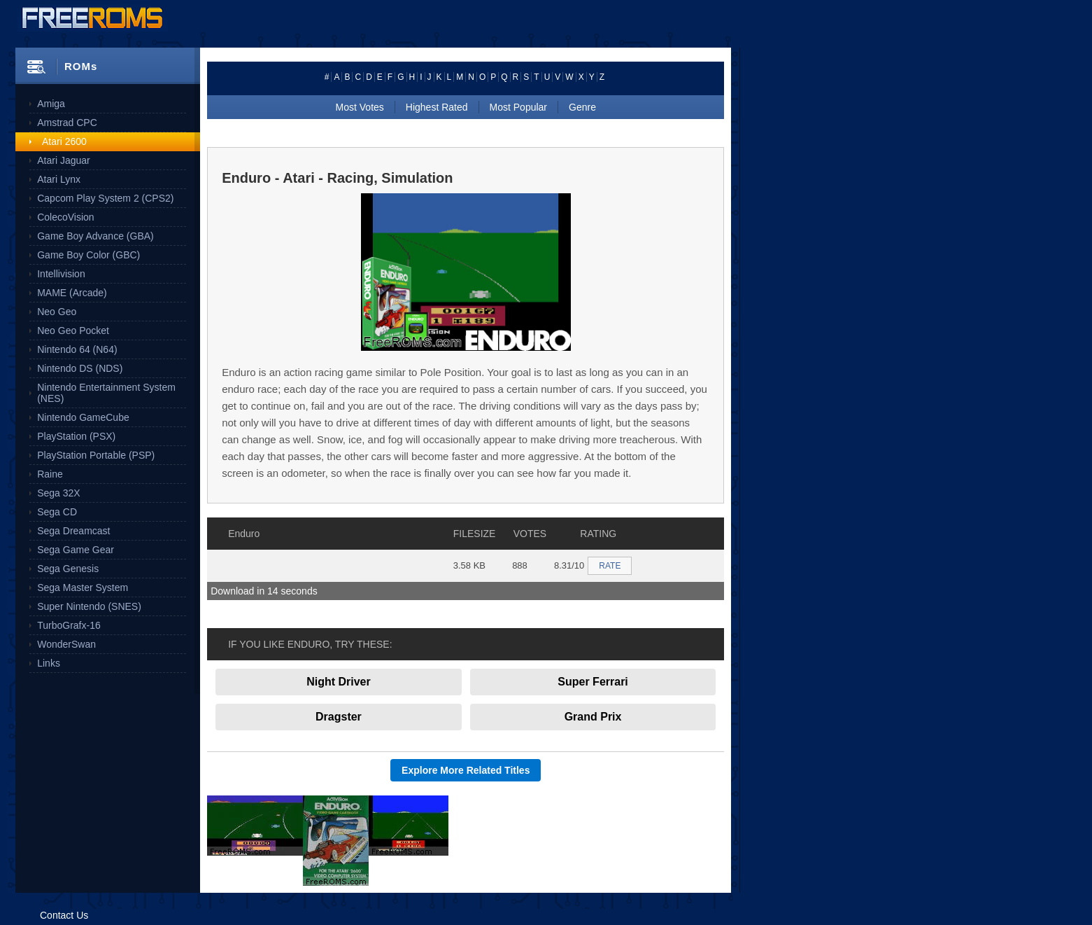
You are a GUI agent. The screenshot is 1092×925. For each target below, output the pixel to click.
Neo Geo (56, 311)
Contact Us (64, 915)
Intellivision (61, 273)
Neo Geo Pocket (73, 330)
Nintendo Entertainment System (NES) (106, 393)
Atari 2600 (64, 141)
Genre (582, 107)
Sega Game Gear (75, 549)
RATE (610, 566)
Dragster (338, 717)
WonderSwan (66, 644)
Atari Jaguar (63, 160)
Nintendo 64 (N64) (77, 349)
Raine (50, 474)
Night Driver (338, 682)
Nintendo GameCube (83, 417)
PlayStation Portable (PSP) (96, 455)
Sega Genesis (68, 568)
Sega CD (57, 511)
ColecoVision (65, 217)
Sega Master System (82, 587)
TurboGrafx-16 (69, 625)
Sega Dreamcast (73, 530)
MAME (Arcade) (72, 292)
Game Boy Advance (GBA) (95, 236)
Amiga (51, 103)
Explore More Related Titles (466, 770)
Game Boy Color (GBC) (88, 254)
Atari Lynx (58, 179)
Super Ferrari (592, 682)
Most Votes (360, 107)
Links (48, 663)
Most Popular (518, 107)
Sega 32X (58, 493)
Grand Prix (593, 717)
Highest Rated (437, 107)
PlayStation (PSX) (76, 436)
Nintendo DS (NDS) (79, 368)
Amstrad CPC (67, 122)
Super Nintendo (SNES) (89, 606)
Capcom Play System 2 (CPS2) (105, 198)
